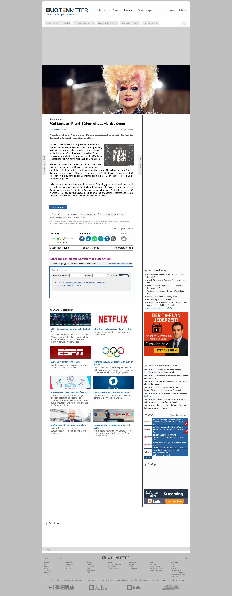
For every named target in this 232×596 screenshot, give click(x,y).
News (117, 10)
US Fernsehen (89, 580)
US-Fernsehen (91, 575)
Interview (68, 568)
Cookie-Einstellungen (178, 574)
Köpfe (88, 573)
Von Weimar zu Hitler (58, 23)
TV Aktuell (58, 580)
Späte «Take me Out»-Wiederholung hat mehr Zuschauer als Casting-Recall (165, 400)
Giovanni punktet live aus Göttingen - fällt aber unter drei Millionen (165, 406)
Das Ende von (150, 23)
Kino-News (153, 564)
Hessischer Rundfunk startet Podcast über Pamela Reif (165, 275)
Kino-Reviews (133, 568)
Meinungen (145, 10)
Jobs (172, 566)
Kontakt (173, 568)
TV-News (89, 564)
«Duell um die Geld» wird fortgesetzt (162, 296)
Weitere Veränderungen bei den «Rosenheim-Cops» (166, 292)
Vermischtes (91, 566)
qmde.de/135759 (127, 228)
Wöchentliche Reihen (115, 564)
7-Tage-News (48, 571)
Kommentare (58, 207)
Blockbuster (125, 580)
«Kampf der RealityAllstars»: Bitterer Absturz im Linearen (165, 382)
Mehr (182, 10)
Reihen (67, 566)
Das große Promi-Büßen (91, 214)
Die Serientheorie (84, 23)
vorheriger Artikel (59, 247)
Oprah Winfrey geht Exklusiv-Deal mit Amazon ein (166, 281)
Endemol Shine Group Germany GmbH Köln (166, 421)
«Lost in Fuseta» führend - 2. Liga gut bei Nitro (165, 394)
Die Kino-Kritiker (155, 566)
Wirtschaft (90, 568)
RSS (45, 564)
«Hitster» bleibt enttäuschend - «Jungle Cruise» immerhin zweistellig (163, 370)
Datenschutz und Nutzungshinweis (177, 571)
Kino (160, 10)
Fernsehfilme (134, 580)
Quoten (129, 10)
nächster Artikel (124, 247)
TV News (97, 580)
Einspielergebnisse (156, 568)
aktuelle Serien (144, 580)
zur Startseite (91, 247)
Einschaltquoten (107, 580)
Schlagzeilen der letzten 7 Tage (160, 308)
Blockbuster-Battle (156, 571)
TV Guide (117, 580)
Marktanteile (112, 566)
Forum (171, 10)
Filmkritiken (79, 580)
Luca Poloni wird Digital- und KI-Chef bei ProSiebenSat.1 (164, 286)
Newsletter (47, 566)
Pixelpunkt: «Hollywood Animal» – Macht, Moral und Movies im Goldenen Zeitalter (167, 303)
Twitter (46, 575)
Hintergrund (69, 564)
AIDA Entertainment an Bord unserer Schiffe (161, 452)
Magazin (103, 10)
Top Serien (181, 580)
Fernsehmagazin (68, 580)
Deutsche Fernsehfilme (169, 580)
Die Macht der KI (107, 23)
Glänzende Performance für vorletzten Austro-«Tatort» (166, 376)
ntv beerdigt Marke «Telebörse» (160, 299)
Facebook (47, 573)
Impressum (175, 576)
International (91, 571)
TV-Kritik (131, 566)
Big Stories (72, 214)
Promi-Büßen (79, 217)
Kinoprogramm (155, 580)
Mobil (46, 568)
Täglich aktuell (113, 568)
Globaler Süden (129, 23)
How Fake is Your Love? (60, 217)
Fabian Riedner (59, 129)
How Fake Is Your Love (115, 214)
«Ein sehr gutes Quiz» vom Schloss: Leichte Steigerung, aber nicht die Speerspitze (165, 388)
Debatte (131, 564)
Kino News (50, 580)
